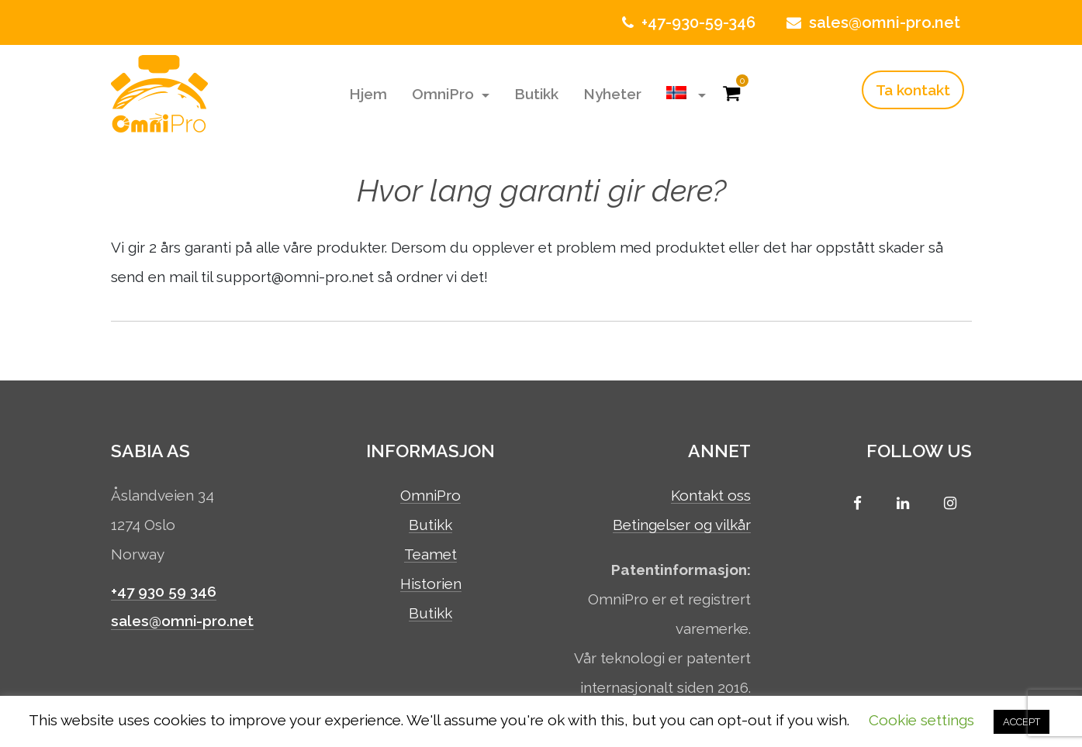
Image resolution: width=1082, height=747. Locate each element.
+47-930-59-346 (686, 22)
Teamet (430, 555)
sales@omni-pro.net (871, 22)
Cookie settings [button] (921, 719)
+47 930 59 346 (163, 591)
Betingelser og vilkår (682, 525)
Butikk (536, 93)
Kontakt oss (711, 496)
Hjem (368, 93)
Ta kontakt (913, 89)
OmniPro (445, 93)
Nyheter (612, 93)
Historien (430, 584)
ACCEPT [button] (1021, 722)
